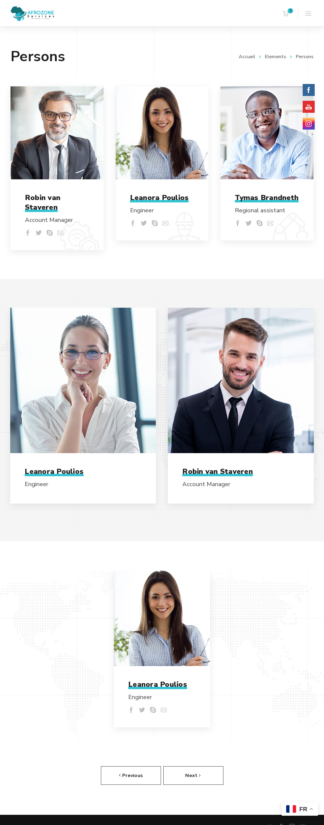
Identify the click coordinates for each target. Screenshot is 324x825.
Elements (275, 56)
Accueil (247, 56)
